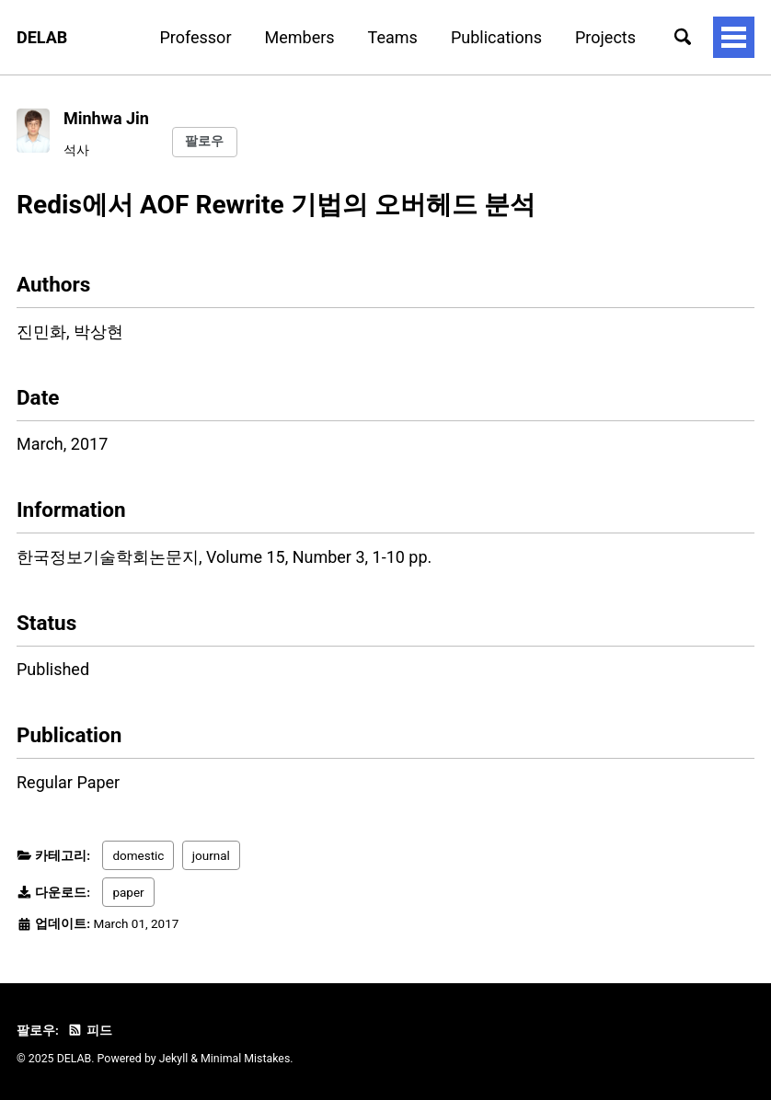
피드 (89, 1030)
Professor (195, 37)
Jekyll (174, 1058)
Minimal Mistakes (245, 1058)
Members (300, 37)
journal (211, 855)
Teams (393, 37)
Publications (496, 37)
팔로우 (204, 140)
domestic (138, 855)
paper (128, 892)
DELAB (42, 37)
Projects (605, 37)
